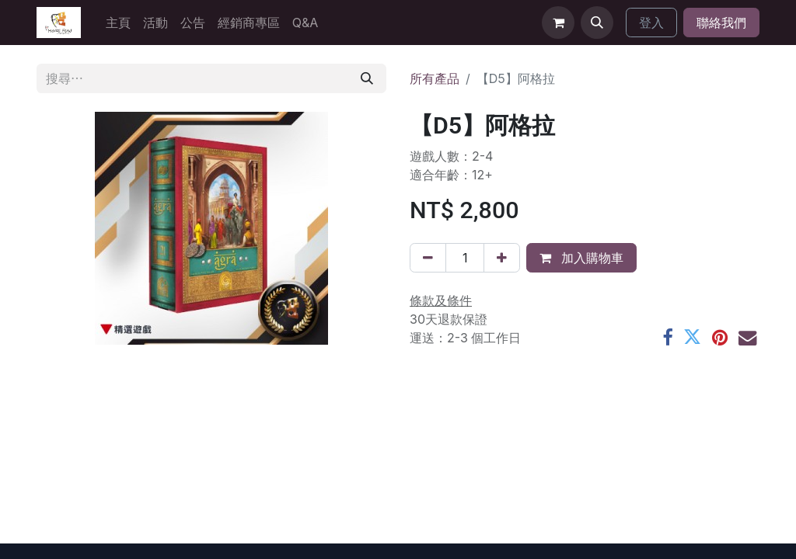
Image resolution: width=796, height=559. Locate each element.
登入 (651, 22)
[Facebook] (667, 337)
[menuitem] (118, 22)
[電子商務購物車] (558, 22)
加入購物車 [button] (581, 258)
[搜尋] (366, 78)
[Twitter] (692, 337)
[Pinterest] (720, 337)
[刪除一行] (428, 258)
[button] (597, 22)
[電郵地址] (747, 337)
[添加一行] (502, 258)
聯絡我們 (721, 22)
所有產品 (434, 78)
